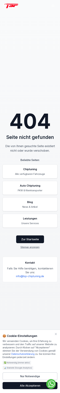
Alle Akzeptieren (30, 385)
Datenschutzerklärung (23, 354)
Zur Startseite (30, 239)
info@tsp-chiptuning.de (30, 276)
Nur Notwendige (30, 376)
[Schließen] (55, 334)
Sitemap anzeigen (30, 247)
